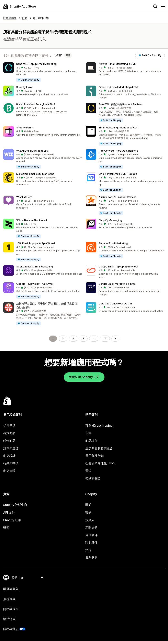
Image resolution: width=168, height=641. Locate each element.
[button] (42, 72)
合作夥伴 (91, 535)
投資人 (89, 520)
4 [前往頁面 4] (83, 338)
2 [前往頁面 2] (63, 338)
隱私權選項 (11, 629)
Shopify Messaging (110, 220)
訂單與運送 (11, 448)
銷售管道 (9, 425)
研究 (6, 527)
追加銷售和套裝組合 (99, 448)
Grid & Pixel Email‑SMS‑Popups (118, 173)
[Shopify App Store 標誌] (19, 6)
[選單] (163, 6)
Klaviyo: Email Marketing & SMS (117, 63)
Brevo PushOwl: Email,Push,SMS (35, 104)
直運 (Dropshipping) (99, 425)
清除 (68, 55)
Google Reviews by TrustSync (34, 283)
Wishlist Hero (24, 197)
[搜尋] (155, 6)
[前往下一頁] (115, 339)
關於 (88, 505)
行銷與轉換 (11, 463)
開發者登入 (11, 589)
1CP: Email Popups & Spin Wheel (35, 243)
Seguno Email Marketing (113, 243)
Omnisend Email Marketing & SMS (119, 87)
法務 (88, 550)
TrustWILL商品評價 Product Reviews (121, 104)
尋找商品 (9, 433)
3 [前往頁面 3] (73, 338)
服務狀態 (91, 558)
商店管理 (9, 471)
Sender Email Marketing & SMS (117, 283)
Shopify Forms (25, 127)
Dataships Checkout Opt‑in (115, 303)
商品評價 (91, 441)
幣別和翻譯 (93, 478)
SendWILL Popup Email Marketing (36, 63)
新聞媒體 (91, 527)
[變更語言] (27, 578)
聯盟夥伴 (91, 542)
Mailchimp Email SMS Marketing (35, 173)
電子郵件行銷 (94, 456)
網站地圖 (9, 619)
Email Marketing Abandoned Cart (118, 127)
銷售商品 (9, 441)
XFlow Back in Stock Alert (31, 220)
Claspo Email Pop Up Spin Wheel (118, 266)
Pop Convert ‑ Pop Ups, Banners (118, 150)
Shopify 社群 (12, 520)
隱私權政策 (11, 609)
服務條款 (9, 599)
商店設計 (9, 456)
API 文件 (9, 512)
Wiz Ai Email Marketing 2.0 (32, 150)
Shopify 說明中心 (15, 505)
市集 (88, 433)
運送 (88, 471)
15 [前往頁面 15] (104, 338)
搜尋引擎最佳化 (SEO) (100, 463)
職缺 (88, 512)
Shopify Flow (24, 87)
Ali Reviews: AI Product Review (117, 197)
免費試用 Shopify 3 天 (84, 377)
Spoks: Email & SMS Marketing (34, 266)
